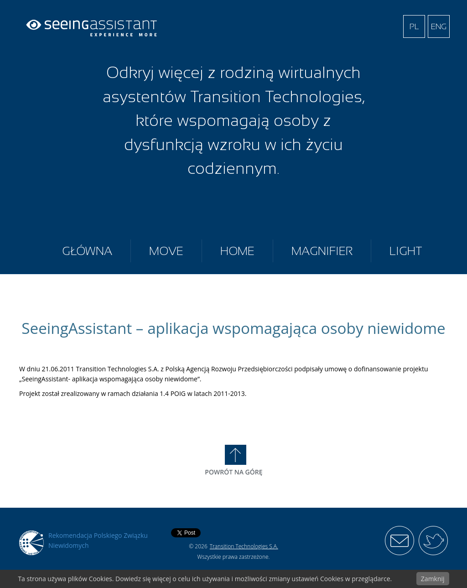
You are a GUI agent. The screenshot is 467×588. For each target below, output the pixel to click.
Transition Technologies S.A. (244, 546)
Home (237, 251)
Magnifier (322, 251)
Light (405, 251)
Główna (87, 251)
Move (166, 251)
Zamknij (433, 578)
